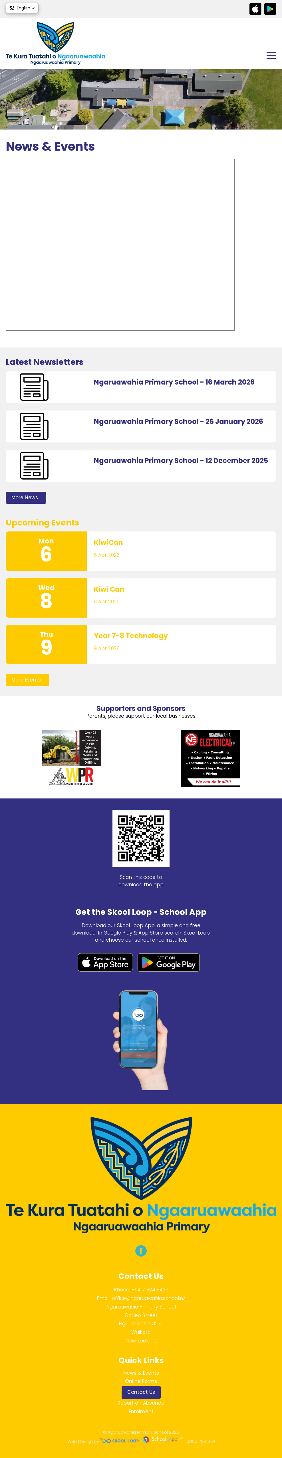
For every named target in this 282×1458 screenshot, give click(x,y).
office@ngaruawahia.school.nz (148, 1298)
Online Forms (141, 1381)
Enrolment (141, 1411)
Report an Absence (141, 1403)
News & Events (141, 1373)
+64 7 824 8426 (150, 1289)
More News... (26, 497)
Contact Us (141, 1392)
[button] (22, 8)
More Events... (27, 679)
